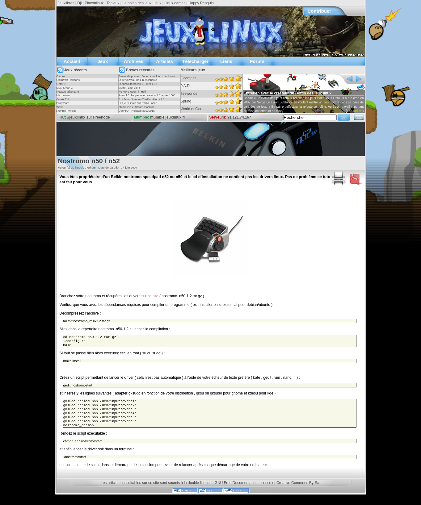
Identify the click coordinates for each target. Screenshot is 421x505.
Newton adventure (68, 91)
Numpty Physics (67, 110)
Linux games (174, 3)
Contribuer (319, 11)
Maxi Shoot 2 (65, 87)
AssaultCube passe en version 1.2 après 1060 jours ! (147, 97)
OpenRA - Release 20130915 (137, 110)
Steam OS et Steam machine (137, 107)
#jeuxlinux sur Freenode (88, 117)
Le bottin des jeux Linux (141, 3)
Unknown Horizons (68, 79)
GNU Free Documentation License (243, 489)
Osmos (61, 76)
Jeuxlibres (66, 3)
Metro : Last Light (129, 87)
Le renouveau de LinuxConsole (138, 79)
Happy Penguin (201, 3)
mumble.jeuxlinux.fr (167, 117)
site (155, 296)
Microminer (63, 95)
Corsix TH (63, 99)
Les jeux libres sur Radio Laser (138, 103)
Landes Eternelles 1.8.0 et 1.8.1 (138, 84)
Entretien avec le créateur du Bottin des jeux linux (288, 93)
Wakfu (60, 107)
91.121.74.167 (239, 117)
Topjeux (113, 3)
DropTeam (63, 103)
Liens (226, 61)
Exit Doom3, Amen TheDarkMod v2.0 (141, 99)
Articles (164, 61)
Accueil (72, 61)
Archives (133, 61)
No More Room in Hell (132, 91)
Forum (257, 61)
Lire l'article (354, 111)
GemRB (61, 84)
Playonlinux (94, 3)
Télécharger (195, 61)
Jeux (102, 61)
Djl (79, 3)
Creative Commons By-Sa (297, 489)
